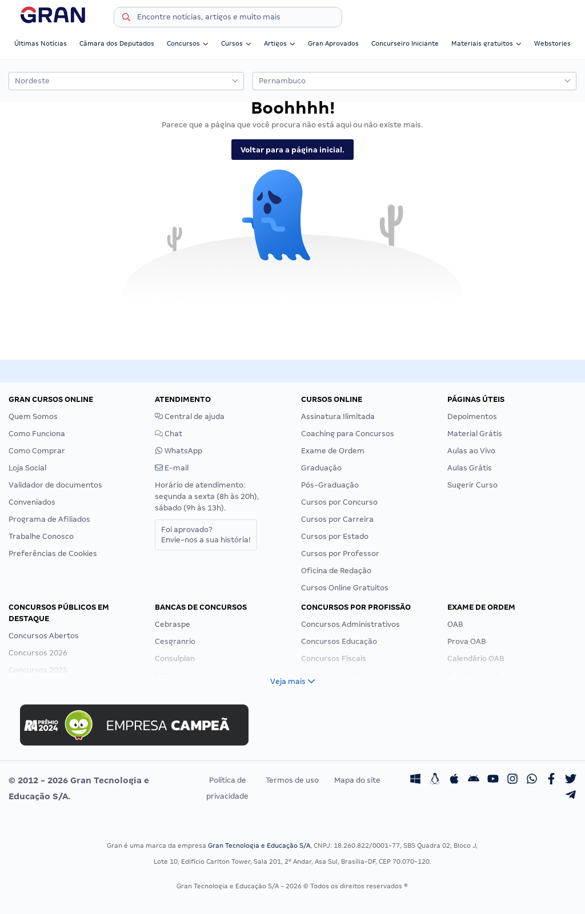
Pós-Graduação (330, 485)
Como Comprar (37, 450)
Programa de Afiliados (49, 519)
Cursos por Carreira (337, 519)
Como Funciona (37, 433)
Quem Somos (33, 416)
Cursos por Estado (334, 536)
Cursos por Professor (340, 553)
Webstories (552, 43)
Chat (168, 433)
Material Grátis (474, 433)
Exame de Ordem (332, 450)
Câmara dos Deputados (116, 43)
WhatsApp (178, 450)
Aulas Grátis (469, 468)
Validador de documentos (55, 485)
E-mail (172, 468)
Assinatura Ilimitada (338, 416)
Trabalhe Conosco (41, 536)
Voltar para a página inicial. (292, 150)
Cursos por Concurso (339, 502)
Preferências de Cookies (53, 553)
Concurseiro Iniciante (405, 43)
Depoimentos (472, 416)
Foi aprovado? (206, 534)
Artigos (279, 43)
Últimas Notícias (40, 43)
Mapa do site (357, 780)
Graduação (321, 468)
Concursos (188, 43)
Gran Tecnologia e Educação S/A (259, 845)
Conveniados (32, 502)
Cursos (236, 43)
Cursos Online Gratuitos (344, 587)
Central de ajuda (190, 416)
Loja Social (27, 468)
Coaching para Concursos (347, 433)
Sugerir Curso (472, 485)
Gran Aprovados (333, 43)
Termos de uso (292, 780)
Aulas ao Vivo (471, 450)
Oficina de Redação (336, 570)
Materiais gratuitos (486, 43)
